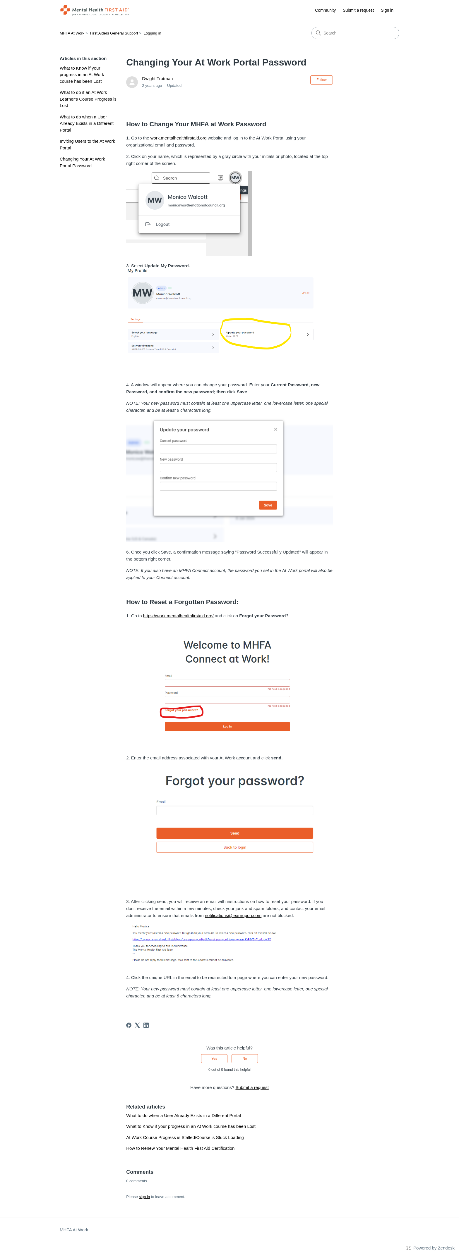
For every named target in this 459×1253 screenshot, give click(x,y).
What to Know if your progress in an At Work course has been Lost (82, 75)
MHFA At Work (72, 33)
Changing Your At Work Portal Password (82, 162)
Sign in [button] (387, 10)
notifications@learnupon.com (233, 915)
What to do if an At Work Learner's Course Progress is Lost (88, 99)
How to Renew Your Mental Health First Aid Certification (180, 1148)
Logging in (152, 33)
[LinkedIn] (146, 1025)
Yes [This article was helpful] (214, 1058)
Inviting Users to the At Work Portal (87, 144)
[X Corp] (137, 1025)
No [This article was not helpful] (244, 1058)
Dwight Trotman (157, 78)
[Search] (355, 33)
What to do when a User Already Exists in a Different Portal (87, 123)
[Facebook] (128, 1025)
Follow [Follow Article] (321, 80)
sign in (144, 1197)
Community (325, 10)
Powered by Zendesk (434, 1247)
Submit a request (358, 10)
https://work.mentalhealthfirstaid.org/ (178, 615)
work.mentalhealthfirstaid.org (178, 137)
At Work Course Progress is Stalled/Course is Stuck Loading (185, 1137)
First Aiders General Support (114, 33)
